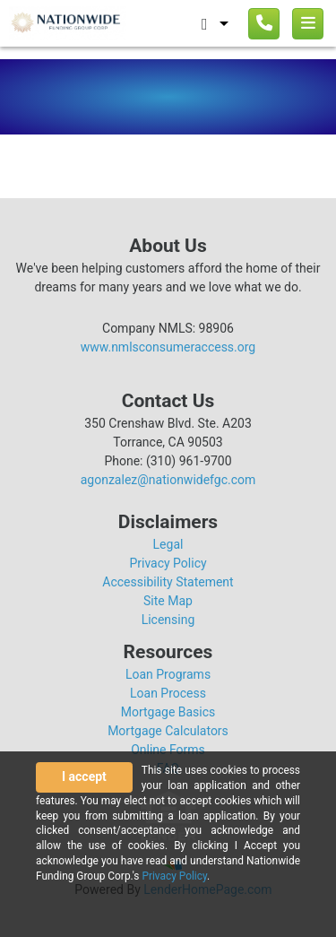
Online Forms (168, 749)
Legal (168, 544)
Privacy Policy (167, 563)
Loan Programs (168, 674)
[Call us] (264, 23)
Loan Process (168, 693)
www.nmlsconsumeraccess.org (168, 347)
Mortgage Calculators (168, 731)
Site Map (168, 601)
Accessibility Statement (167, 582)
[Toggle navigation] (307, 23)
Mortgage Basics (168, 712)
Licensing (168, 619)
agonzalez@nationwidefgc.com (168, 480)
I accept (84, 776)
